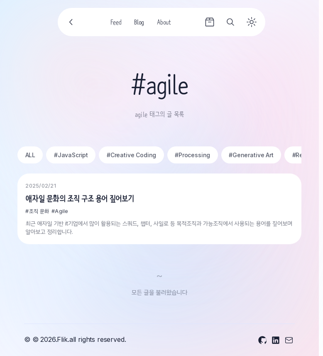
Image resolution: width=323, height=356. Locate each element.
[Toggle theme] (251, 22)
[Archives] (210, 22)
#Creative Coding (131, 154)
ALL (30, 154)
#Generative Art (251, 154)
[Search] (230, 22)
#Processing (192, 154)
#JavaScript (71, 154)
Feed (116, 23)
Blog (139, 23)
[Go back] (71, 22)
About (164, 23)
